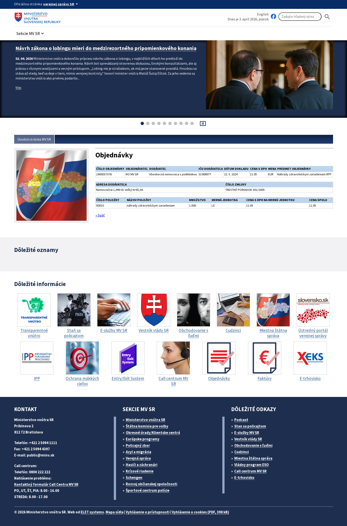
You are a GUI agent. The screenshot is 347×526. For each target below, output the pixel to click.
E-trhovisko (245, 477)
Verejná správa (140, 458)
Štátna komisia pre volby (149, 426)
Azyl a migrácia (140, 451)
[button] (33, 32)
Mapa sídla (121, 512)
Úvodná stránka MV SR (35, 139)
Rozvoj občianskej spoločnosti (154, 484)
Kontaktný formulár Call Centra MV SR (48, 484)
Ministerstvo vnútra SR (147, 419)
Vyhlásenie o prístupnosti (156, 512)
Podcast (242, 419)
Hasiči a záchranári (143, 464)
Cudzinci (243, 451)
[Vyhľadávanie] (300, 17)
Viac (19, 93)
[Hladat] (327, 17)
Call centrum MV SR (252, 471)
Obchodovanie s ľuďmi (255, 445)
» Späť (100, 221)
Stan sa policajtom (251, 426)
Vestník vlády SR (250, 439)
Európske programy (144, 439)
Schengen (135, 477)
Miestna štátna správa (254, 458)
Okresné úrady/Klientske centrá (154, 432)
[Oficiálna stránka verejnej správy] (62, 4)
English (262, 14)
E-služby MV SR (249, 432)
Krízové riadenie (141, 471)
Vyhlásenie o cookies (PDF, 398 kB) (213, 512)
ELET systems (97, 512)
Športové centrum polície (149, 490)
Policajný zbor (139, 445)
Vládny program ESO (253, 464)
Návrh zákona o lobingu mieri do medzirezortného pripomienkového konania (101, 51)
